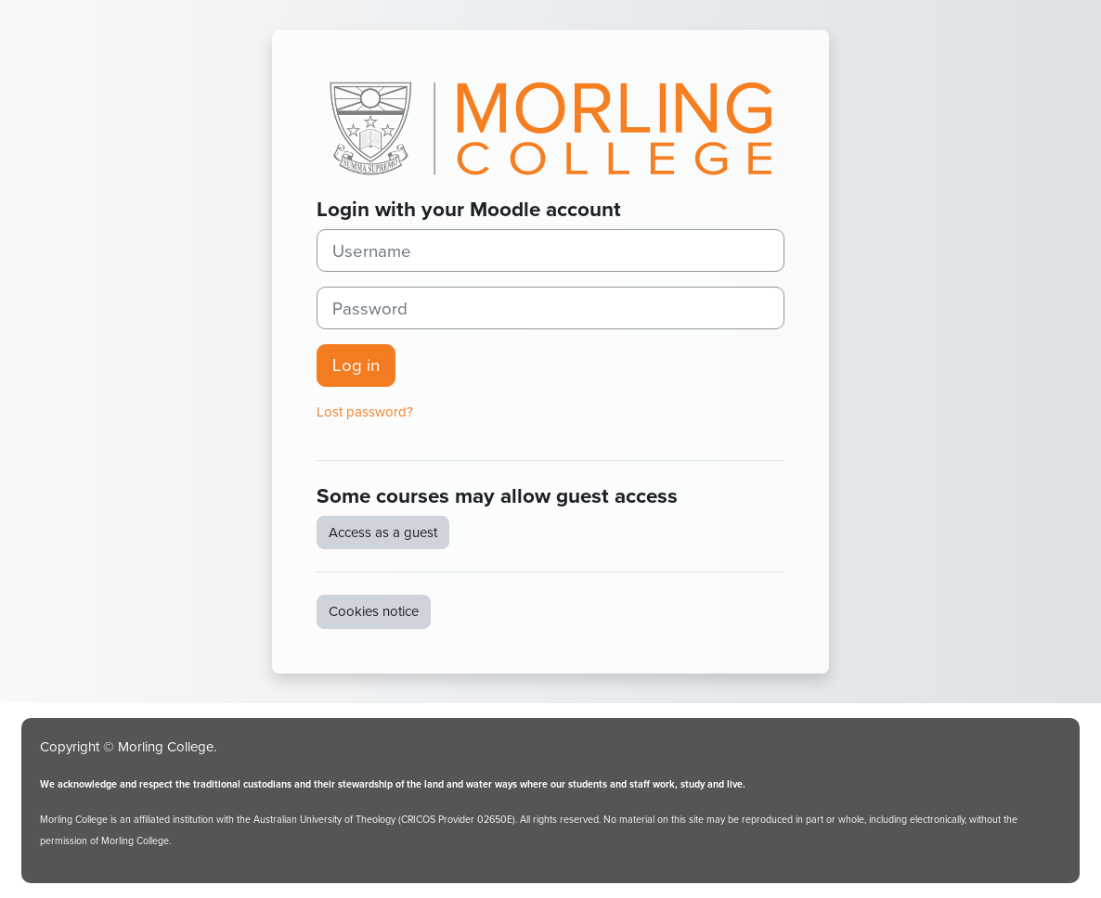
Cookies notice (374, 611)
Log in (356, 365)
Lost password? (365, 412)
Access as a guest (383, 532)
